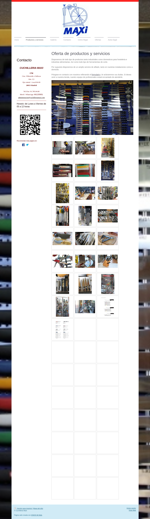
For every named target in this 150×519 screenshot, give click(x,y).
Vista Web (132, 510)
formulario (96, 75)
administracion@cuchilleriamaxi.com (31, 98)
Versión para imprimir (23, 508)
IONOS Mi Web (36, 515)
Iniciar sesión (131, 508)
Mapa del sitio (38, 508)
